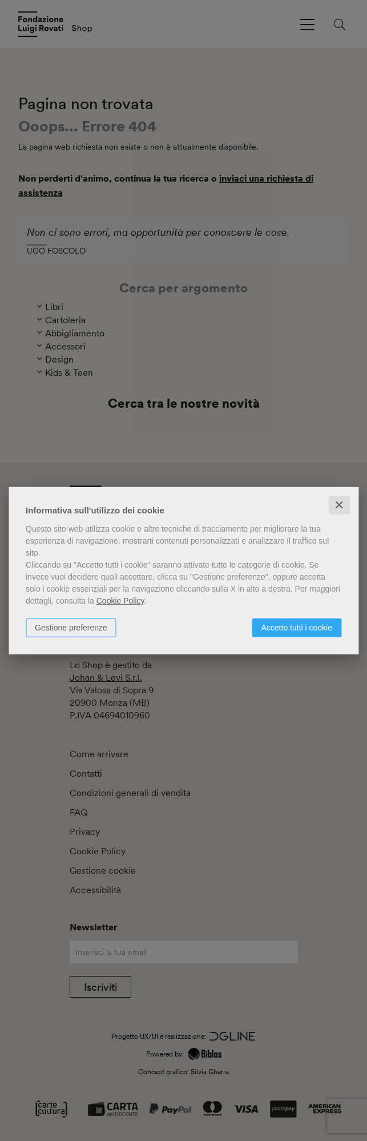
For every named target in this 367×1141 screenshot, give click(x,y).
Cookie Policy (120, 600)
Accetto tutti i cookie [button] (296, 627)
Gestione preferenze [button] (71, 627)
